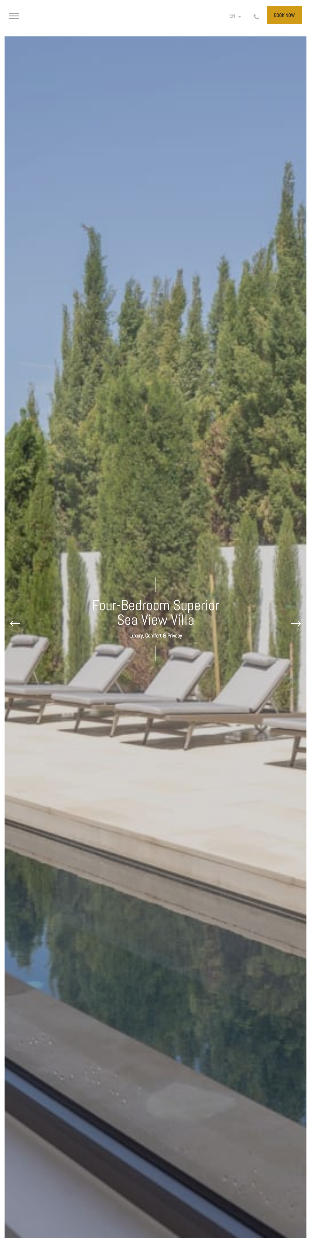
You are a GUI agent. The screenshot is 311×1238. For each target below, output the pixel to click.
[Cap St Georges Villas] (155, 18)
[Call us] (252, 16)
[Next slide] (295, 623)
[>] (23, 16)
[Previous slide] (15, 623)
